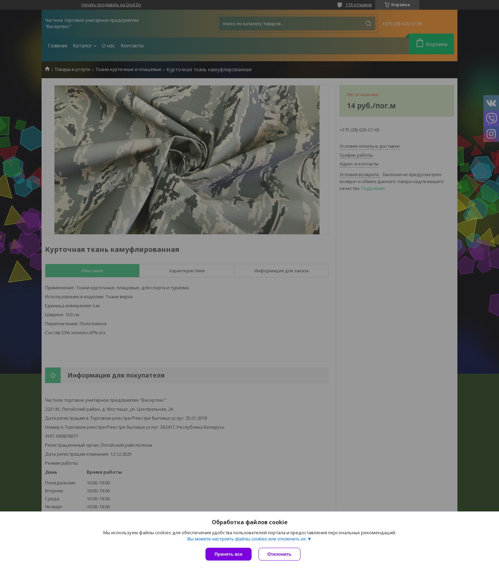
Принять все (229, 554)
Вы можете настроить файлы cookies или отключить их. (247, 539)
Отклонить (279, 554)
